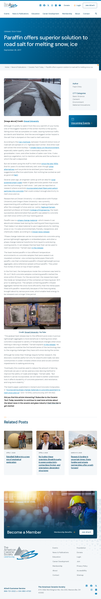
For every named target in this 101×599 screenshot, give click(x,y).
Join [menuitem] (78, 562)
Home (7, 67)
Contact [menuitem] (86, 13)
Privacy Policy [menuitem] (82, 566)
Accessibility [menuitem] (82, 571)
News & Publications (19, 67)
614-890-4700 (24, 591)
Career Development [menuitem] (51, 13)
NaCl (16, 175)
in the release (37, 248)
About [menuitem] (77, 13)
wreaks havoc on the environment (44, 147)
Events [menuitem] (6, 13)
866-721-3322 (10, 591)
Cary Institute (24, 142)
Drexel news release (40, 232)
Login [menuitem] (79, 557)
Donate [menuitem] (67, 5)
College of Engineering (39, 210)
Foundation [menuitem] (81, 548)
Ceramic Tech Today (36, 67)
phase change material (27, 220)
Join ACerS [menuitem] (90, 5)
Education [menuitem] (36, 13)
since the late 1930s (49, 163)
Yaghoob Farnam (48, 207)
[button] (96, 14)
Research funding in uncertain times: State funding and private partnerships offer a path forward (82, 462)
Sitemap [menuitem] (80, 575)
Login (79, 5)
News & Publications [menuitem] (20, 13)
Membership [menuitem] (67, 13)
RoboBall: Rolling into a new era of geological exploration (18, 459)
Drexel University (31, 121)
